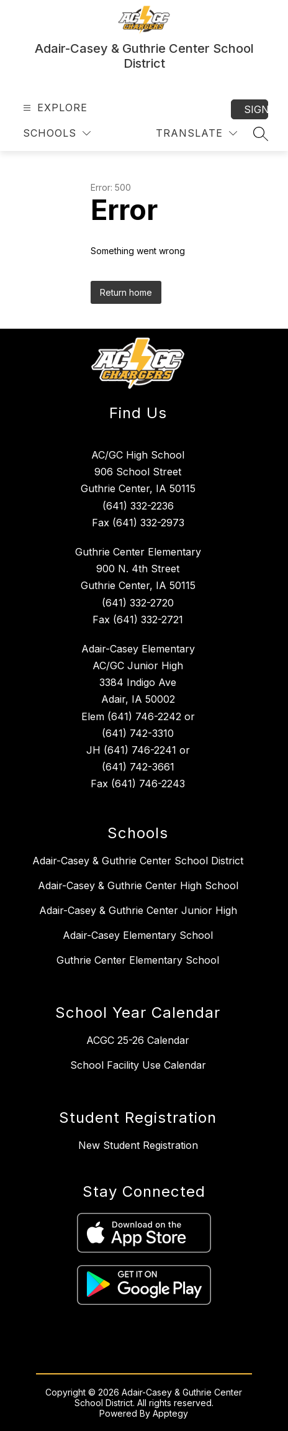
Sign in (256, 109)
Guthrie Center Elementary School (137, 960)
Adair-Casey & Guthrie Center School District (137, 860)
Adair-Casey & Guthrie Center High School (138, 885)
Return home (126, 292)
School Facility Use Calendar (138, 1065)
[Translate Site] (196, 133)
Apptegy (170, 1413)
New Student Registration (138, 1145)
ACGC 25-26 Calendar (137, 1040)
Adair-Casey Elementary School (138, 935)
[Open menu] (54, 108)
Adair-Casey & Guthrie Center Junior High (138, 910)
